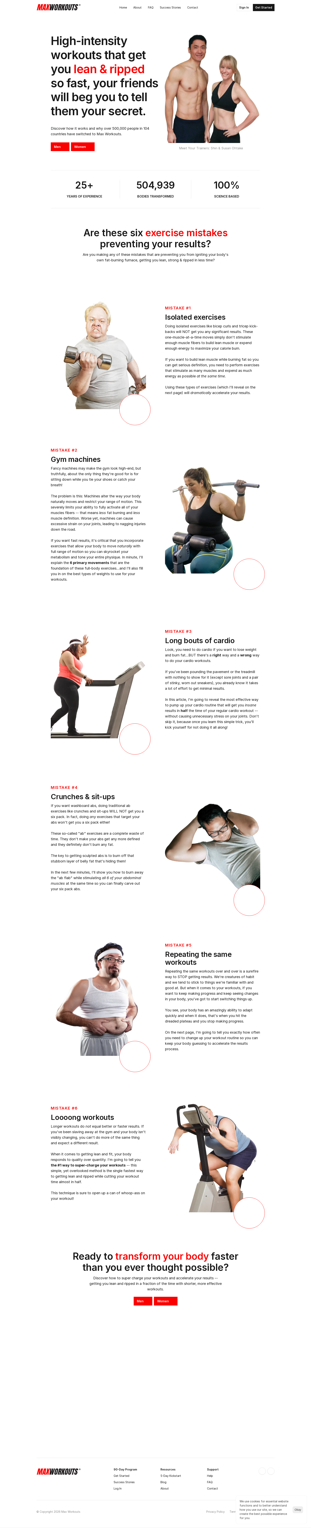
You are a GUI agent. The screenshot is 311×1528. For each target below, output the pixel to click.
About (164, 1488)
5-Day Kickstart (170, 1475)
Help (210, 1475)
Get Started (121, 1475)
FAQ (210, 1482)
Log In (118, 1488)
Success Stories (124, 1482)
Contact (212, 1488)
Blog (163, 1482)
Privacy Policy (215, 1511)
